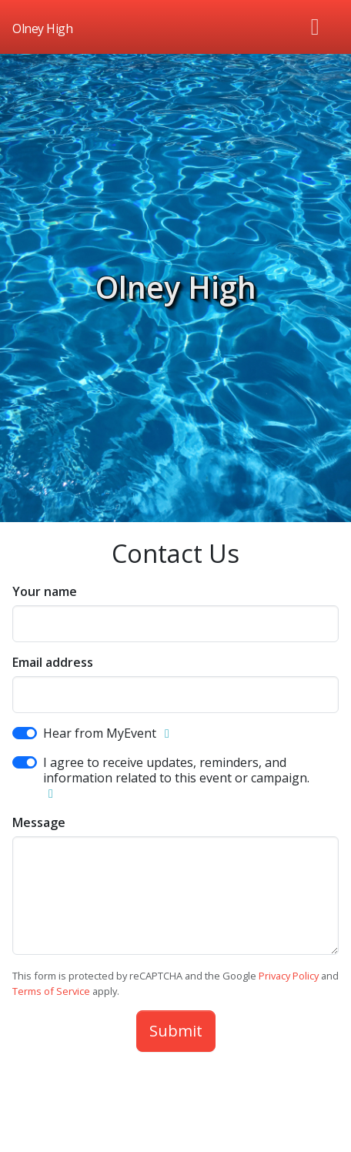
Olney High (175, 287)
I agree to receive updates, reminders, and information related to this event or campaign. (176, 770)
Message (38, 822)
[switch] (24, 733)
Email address (52, 662)
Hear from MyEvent (99, 733)
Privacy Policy (289, 976)
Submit (175, 1030)
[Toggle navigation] (315, 27)
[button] (167, 734)
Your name (44, 591)
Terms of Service (51, 991)
